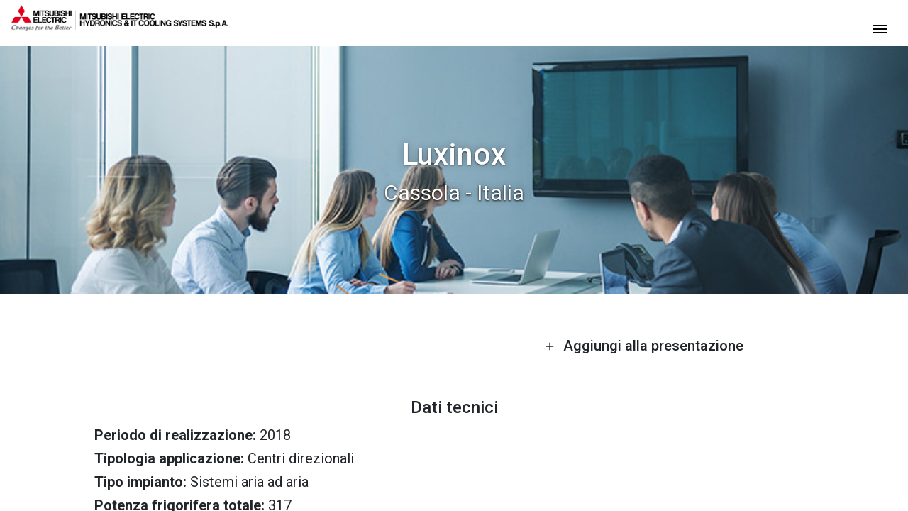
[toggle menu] (879, 28)
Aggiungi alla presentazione (644, 345)
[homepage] (119, 25)
